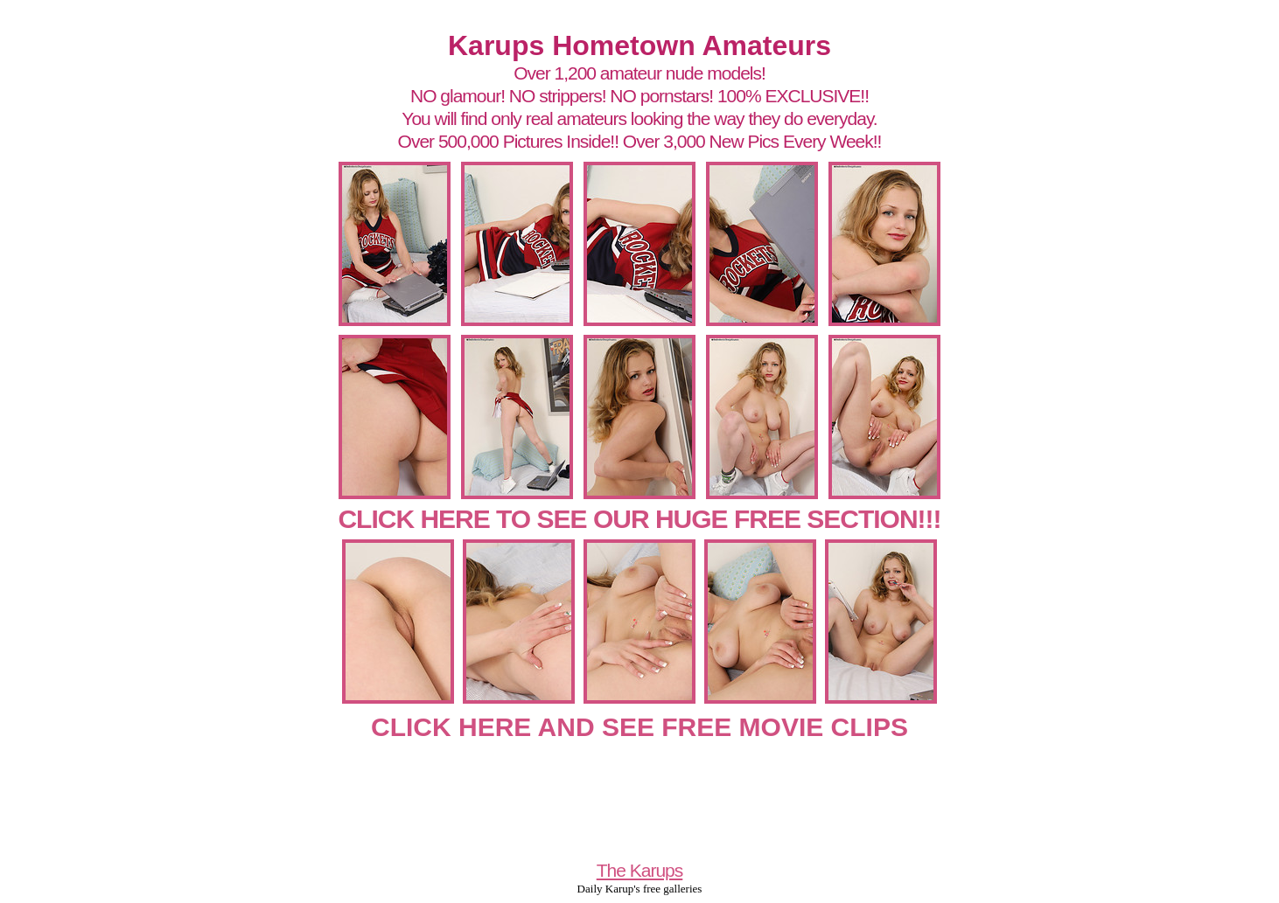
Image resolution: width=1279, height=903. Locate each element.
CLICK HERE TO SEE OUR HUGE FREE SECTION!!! (639, 518)
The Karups (640, 870)
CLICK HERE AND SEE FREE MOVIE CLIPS (639, 726)
